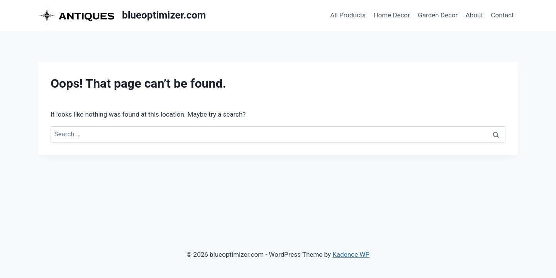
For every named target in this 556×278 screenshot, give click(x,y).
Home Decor (391, 15)
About (474, 15)
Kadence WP (351, 254)
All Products (348, 15)
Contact (502, 15)
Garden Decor (438, 15)
